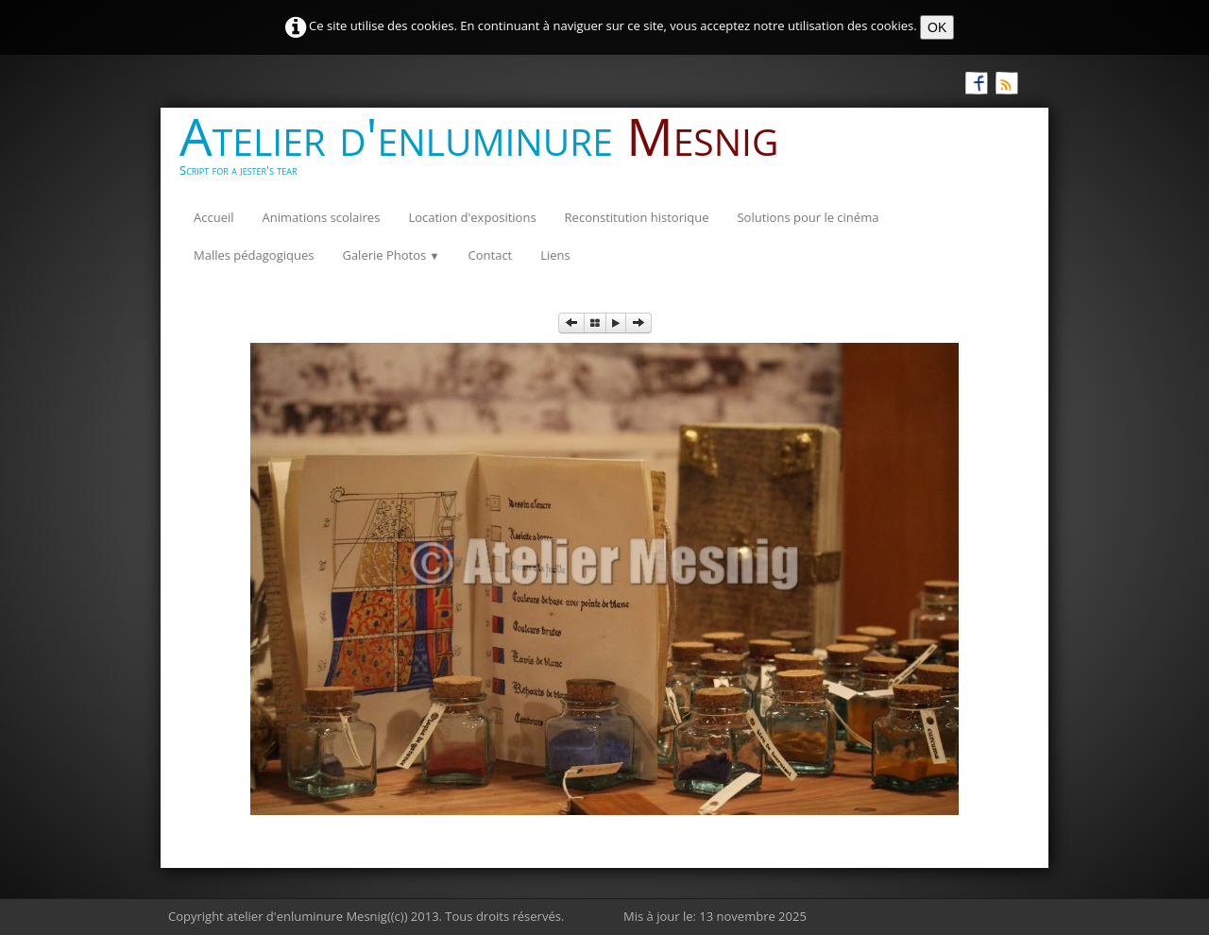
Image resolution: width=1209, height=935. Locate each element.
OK (937, 27)
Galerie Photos (390, 255)
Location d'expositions (472, 217)
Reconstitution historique (637, 217)
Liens (555, 255)
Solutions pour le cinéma (807, 217)
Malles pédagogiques (254, 255)
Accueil (214, 217)
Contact (490, 255)
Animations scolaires (322, 217)
